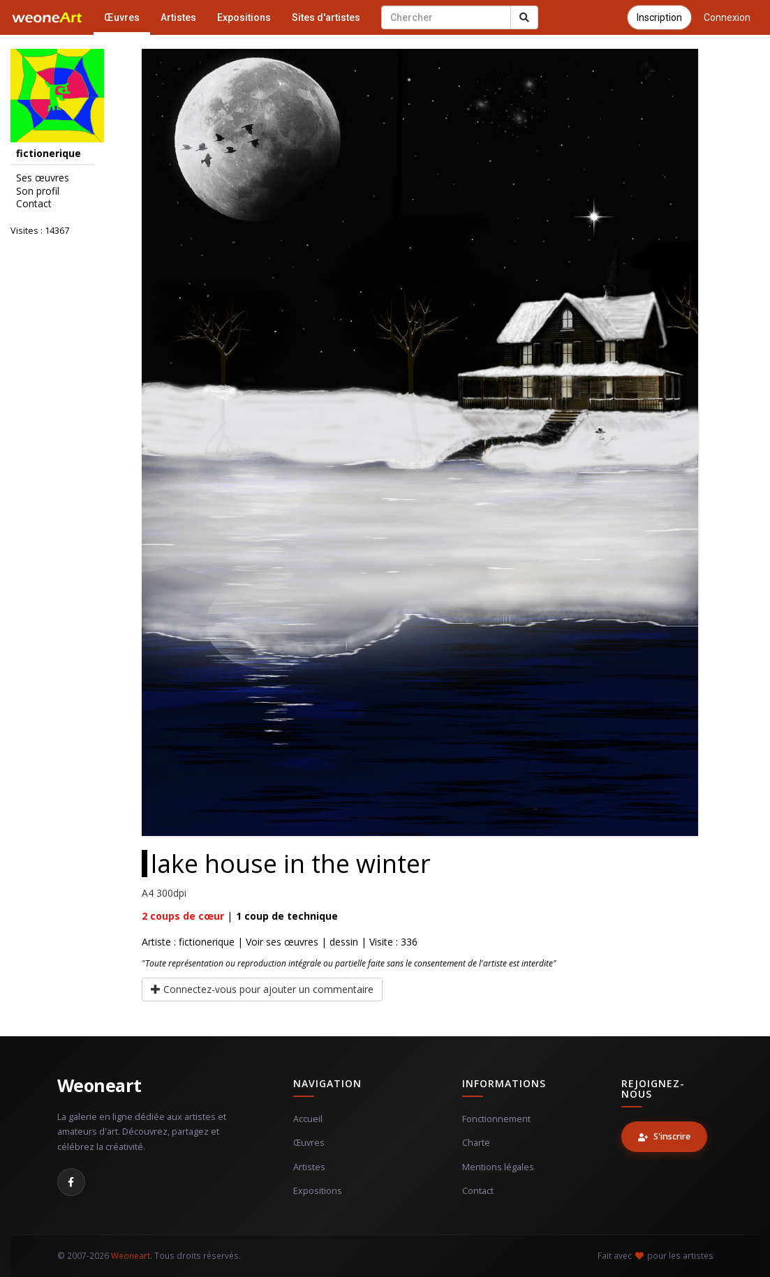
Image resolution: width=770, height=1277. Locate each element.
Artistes (178, 17)
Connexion (727, 17)
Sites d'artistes (326, 17)
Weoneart (99, 1085)
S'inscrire (664, 1136)
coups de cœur (183, 916)
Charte (476, 1143)
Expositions (244, 17)
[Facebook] (71, 1182)
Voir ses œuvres (282, 941)
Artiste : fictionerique (188, 941)
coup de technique (287, 916)
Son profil (37, 191)
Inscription (659, 17)
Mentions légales (498, 1167)
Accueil (308, 1119)
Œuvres (122, 17)
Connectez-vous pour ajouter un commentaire (262, 989)
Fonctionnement (496, 1119)
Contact (34, 203)
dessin (344, 941)
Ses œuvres (42, 178)
